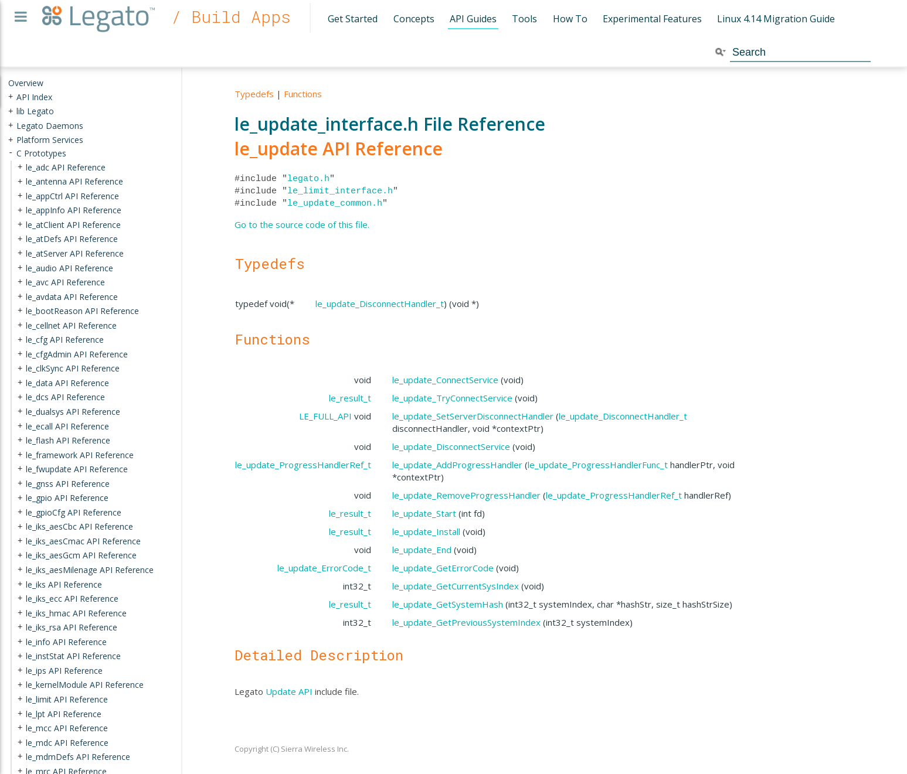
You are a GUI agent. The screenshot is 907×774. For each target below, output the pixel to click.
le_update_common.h (334, 203)
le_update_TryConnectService (452, 398)
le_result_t (350, 398)
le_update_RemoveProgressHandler (466, 495)
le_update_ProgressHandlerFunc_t (598, 464)
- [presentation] (10, 153)
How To (570, 18)
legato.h (308, 179)
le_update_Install (426, 531)
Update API (289, 691)
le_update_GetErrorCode (443, 568)
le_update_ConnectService (445, 380)
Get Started (353, 18)
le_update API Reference (339, 149)
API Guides (473, 18)
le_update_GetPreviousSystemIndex (466, 622)
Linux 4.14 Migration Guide (776, 18)
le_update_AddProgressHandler (457, 464)
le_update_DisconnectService (451, 446)
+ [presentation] (10, 96)
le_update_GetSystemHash (447, 604)
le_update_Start (424, 513)
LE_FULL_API (325, 416)
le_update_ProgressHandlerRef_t (303, 464)
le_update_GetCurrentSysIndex (455, 586)
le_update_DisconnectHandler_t (379, 303)
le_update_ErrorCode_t (324, 568)
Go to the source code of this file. (302, 224)
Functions (303, 94)
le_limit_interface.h (340, 191)
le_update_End (421, 549)
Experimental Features (652, 18)
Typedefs (254, 94)
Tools (524, 18)
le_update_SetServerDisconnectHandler (472, 416)
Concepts (413, 18)
